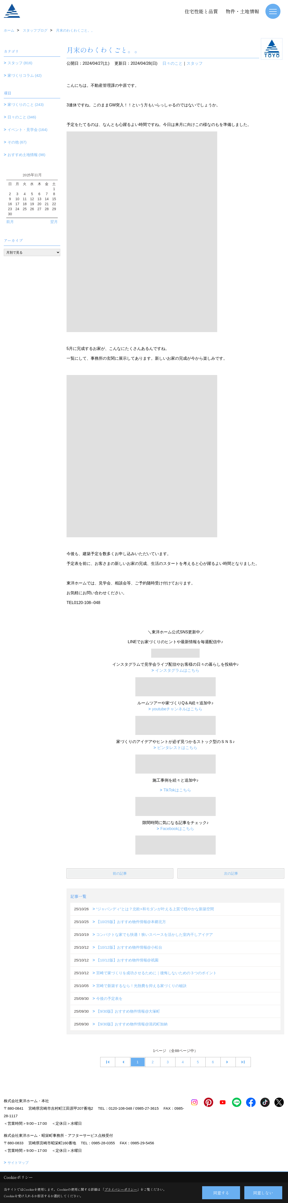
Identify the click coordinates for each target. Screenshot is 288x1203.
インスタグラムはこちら (177, 670)
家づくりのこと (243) (26, 104)
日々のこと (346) (22, 117)
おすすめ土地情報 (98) (26, 155)
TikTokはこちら (177, 790)
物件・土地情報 (242, 11)
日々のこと (172, 63)
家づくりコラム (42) (25, 75)
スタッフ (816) (20, 63)
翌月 (54, 221)
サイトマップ (18, 1163)
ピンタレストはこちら (177, 747)
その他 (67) (17, 142)
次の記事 (231, 873)
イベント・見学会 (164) (27, 129)
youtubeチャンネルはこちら (177, 709)
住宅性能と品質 (201, 11)
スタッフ (195, 63)
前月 (10, 221)
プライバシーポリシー (120, 1189)
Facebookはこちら (177, 828)
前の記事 (120, 873)
